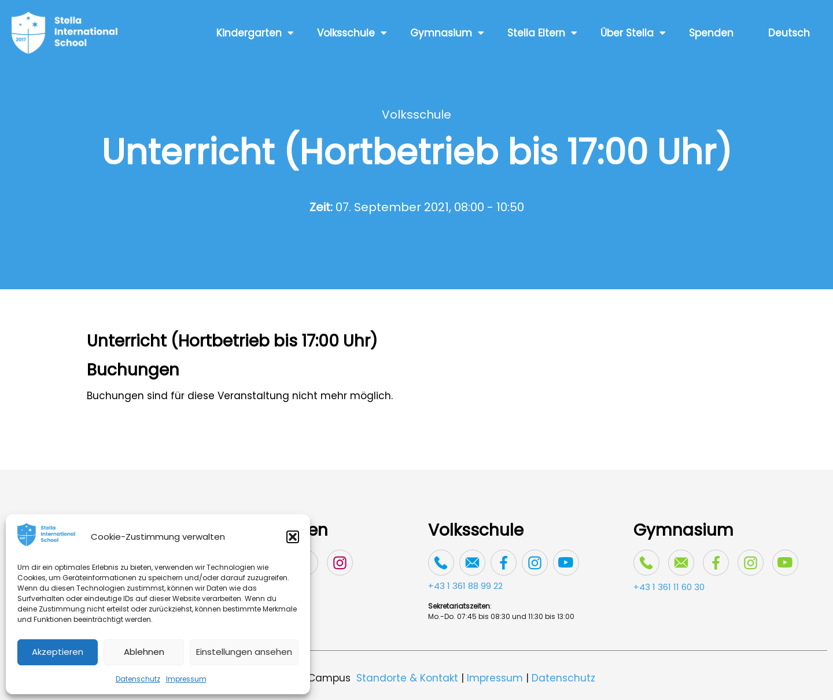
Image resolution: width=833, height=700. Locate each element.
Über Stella (633, 32)
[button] (292, 537)
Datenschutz (138, 679)
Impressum (186, 679)
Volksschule (352, 32)
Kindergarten (255, 32)
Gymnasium (447, 32)
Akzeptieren (57, 652)
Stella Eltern (542, 32)
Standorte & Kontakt (407, 678)
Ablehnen (144, 652)
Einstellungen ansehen (244, 652)
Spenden (711, 33)
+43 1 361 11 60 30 (669, 587)
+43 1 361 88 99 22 (465, 586)
